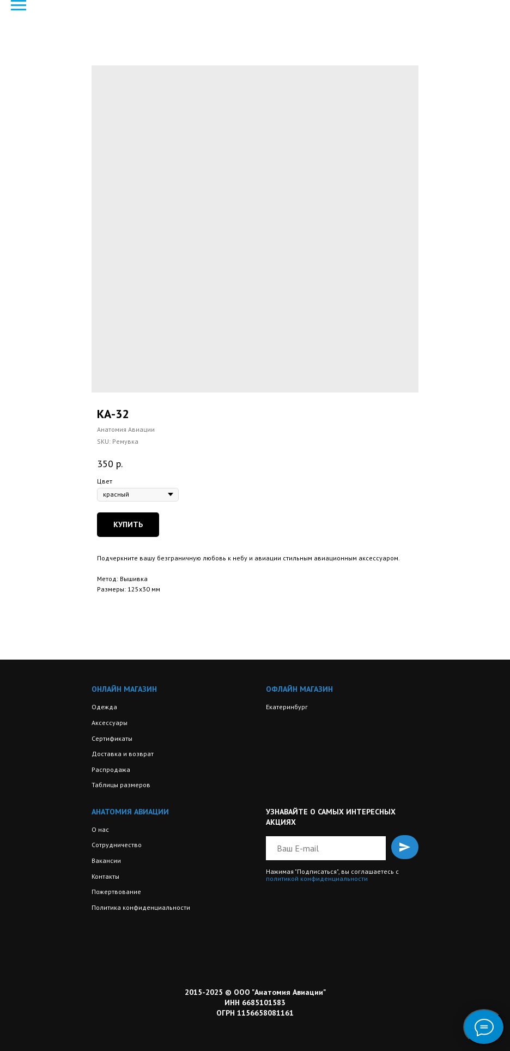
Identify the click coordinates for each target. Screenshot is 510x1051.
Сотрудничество (117, 845)
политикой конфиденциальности (317, 878)
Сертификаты (112, 738)
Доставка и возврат (123, 754)
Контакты (105, 876)
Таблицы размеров (121, 785)
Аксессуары (109, 722)
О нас (100, 829)
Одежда (104, 707)
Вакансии (106, 860)
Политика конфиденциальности (141, 907)
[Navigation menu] (18, 5)
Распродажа (111, 769)
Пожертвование (116, 891)
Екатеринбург (287, 707)
